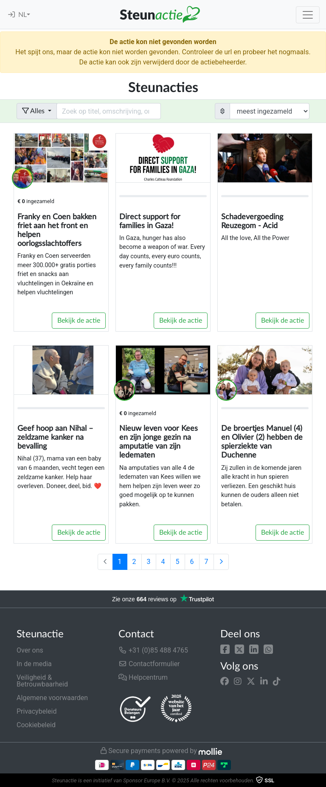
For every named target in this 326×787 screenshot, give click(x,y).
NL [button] (22, 14)
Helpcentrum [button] (143, 677)
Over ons (30, 650)
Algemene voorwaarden (52, 698)
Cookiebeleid (36, 725)
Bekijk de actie (78, 320)
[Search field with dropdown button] (108, 111)
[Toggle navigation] (308, 14)
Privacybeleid (36, 711)
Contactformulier (149, 664)
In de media (34, 664)
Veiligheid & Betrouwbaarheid (42, 680)
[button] (225, 649)
